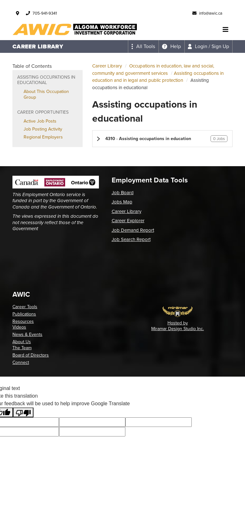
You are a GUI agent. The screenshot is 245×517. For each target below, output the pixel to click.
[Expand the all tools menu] (143, 46)
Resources (23, 321)
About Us (21, 341)
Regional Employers (43, 137)
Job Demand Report (133, 230)
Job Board (123, 192)
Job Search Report (131, 239)
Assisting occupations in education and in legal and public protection (158, 77)
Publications (24, 314)
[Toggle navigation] (226, 29)
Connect (20, 362)
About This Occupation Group (46, 94)
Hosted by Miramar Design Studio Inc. (177, 326)
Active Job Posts (40, 121)
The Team (22, 347)
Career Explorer (128, 220)
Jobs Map (122, 201)
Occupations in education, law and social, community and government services (153, 69)
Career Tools (24, 306)
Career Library (107, 65)
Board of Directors (30, 355)
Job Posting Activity (43, 129)
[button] (162, 139)
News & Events (27, 334)
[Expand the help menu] (171, 46)
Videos (19, 327)
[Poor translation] (23, 412)
